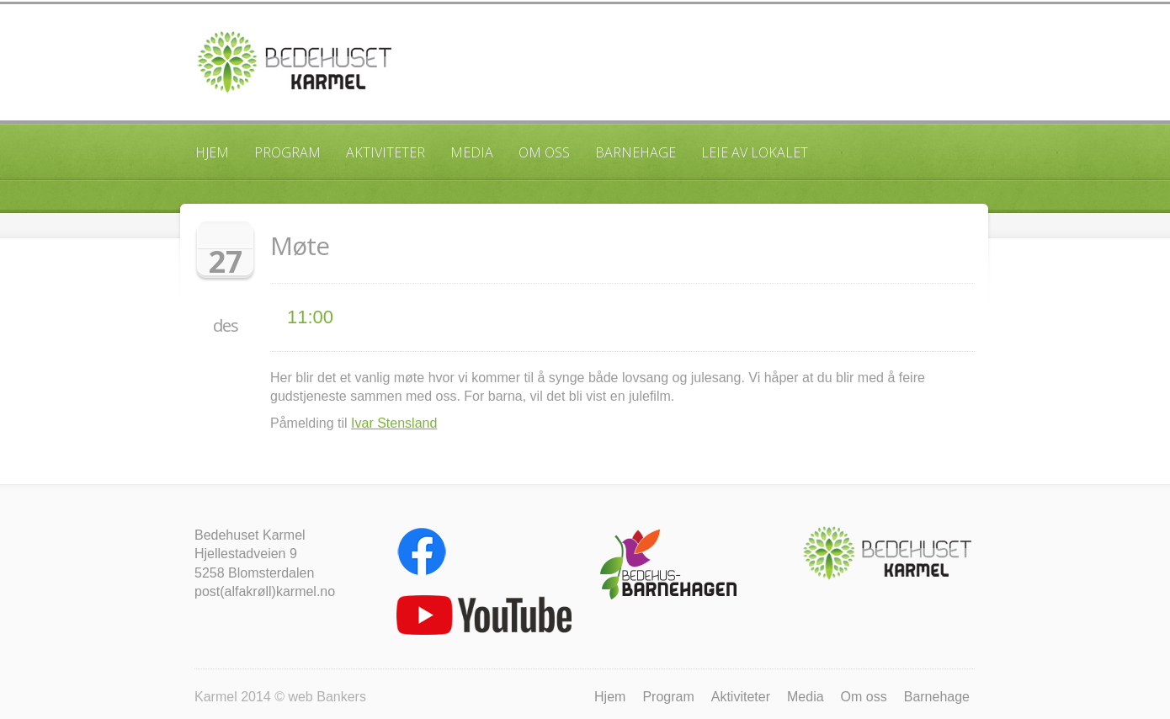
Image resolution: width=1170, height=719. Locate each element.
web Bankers (327, 697)
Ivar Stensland (394, 423)
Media (471, 152)
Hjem (212, 152)
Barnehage (635, 152)
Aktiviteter (385, 152)
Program (287, 152)
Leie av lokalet (754, 152)
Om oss (544, 152)
